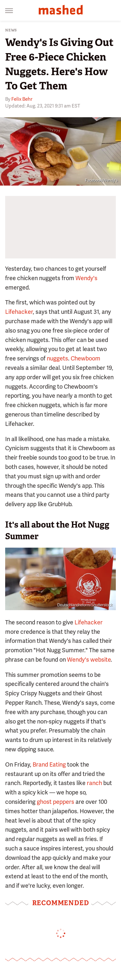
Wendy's (86, 278)
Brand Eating (49, 764)
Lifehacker (19, 311)
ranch (94, 783)
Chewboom (85, 358)
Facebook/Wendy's (101, 180)
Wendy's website (89, 659)
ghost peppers (55, 801)
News (11, 30)
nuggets (57, 358)
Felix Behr (21, 99)
